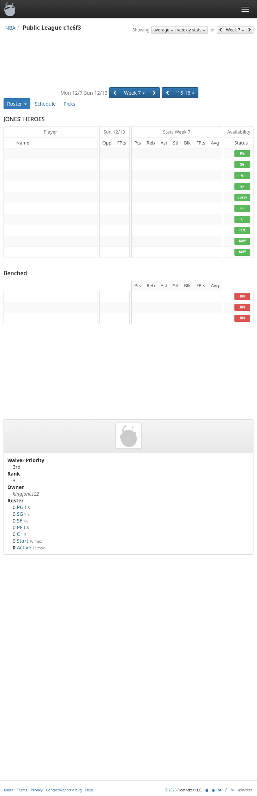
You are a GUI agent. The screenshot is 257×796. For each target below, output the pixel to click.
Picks (69, 103)
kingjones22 (26, 493)
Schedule (45, 103)
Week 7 (235, 30)
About (8, 790)
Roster (17, 103)
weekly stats (191, 30)
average (163, 30)
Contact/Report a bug (64, 790)
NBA (10, 27)
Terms (22, 790)
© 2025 (171, 790)
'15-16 (186, 92)
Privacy (36, 790)
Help (89, 790)
